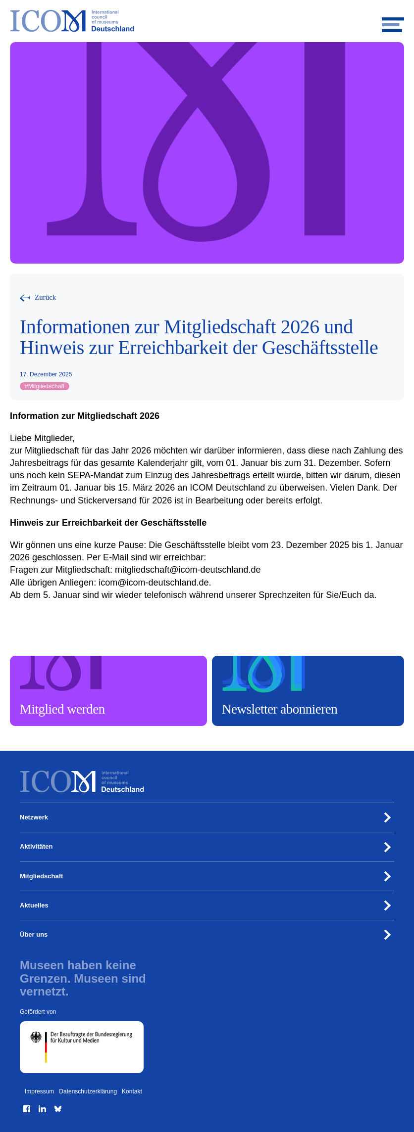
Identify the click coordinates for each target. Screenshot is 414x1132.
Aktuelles (34, 905)
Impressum (39, 1091)
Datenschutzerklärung (88, 1091)
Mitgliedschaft (44, 386)
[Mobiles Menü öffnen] (393, 21)
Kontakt (132, 1091)
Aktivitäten (36, 846)
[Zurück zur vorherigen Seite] (38, 297)
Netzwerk (34, 817)
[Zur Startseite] (207, 21)
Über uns (34, 934)
